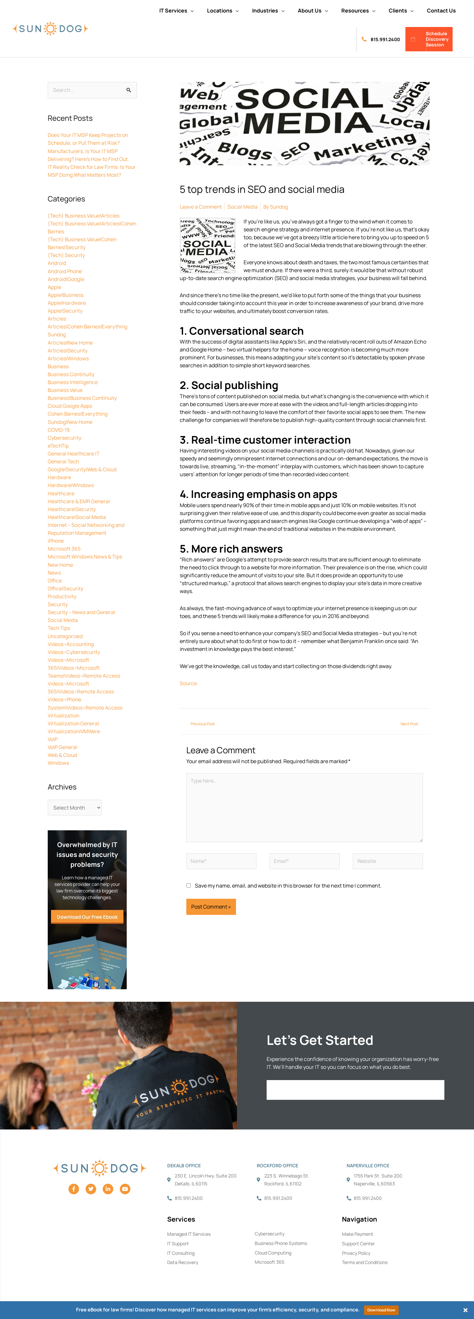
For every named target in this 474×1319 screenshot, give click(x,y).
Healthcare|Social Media (77, 515)
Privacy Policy (356, 1252)
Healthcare (61, 492)
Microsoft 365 (64, 547)
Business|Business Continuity (84, 397)
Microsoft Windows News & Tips (85, 555)
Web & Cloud (63, 752)
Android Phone (65, 270)
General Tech (64, 460)
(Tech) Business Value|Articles (85, 215)
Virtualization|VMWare (75, 729)
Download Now (381, 1310)
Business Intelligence (73, 381)
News (54, 571)
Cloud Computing (273, 1251)
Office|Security (66, 586)
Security (58, 602)
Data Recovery (182, 1261)
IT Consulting (181, 1252)
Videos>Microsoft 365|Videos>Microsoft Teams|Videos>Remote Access (85, 665)
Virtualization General (74, 721)
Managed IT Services (189, 1232)
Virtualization (64, 713)
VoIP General (63, 744)
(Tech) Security (67, 255)
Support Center (358, 1242)
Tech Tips (59, 626)
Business (59, 365)
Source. (189, 683)
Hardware (59, 476)
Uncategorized (65, 634)
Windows (59, 760)
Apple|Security (65, 310)
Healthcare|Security (72, 507)
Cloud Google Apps (70, 405)
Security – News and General (82, 610)
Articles (57, 318)
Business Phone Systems (281, 1242)
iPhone (56, 539)
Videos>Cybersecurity (74, 650)
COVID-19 (59, 428)
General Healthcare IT (74, 452)
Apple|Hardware (67, 302)
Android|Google (66, 278)
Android (57, 263)
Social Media (63, 618)
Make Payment (357, 1232)
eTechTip (59, 444)
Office (55, 578)
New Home (60, 563)
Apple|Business (66, 294)
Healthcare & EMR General (79, 500)
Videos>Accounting (71, 642)
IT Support (178, 1242)
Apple (54, 286)
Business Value (66, 389)
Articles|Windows (69, 357)
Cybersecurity (65, 436)
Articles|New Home (70, 342)
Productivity (62, 594)
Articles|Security (68, 349)
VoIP (53, 736)
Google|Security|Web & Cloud (83, 468)
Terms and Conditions (364, 1261)
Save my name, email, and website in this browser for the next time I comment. (288, 888)
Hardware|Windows (71, 484)
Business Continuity (72, 373)
